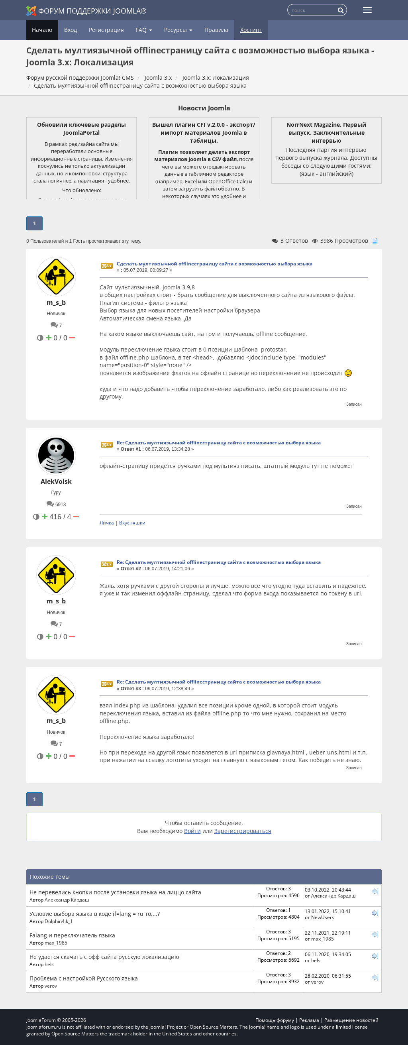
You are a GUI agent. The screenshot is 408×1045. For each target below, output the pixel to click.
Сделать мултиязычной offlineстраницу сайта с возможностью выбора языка (214, 264)
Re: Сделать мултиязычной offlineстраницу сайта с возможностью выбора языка (219, 443)
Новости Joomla (204, 108)
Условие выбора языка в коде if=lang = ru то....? (94, 913)
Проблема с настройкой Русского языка (83, 978)
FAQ (144, 29)
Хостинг (251, 29)
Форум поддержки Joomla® (86, 11)
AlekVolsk (56, 481)
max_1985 (56, 942)
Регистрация (106, 29)
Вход (70, 29)
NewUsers (322, 917)
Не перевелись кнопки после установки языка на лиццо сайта (115, 892)
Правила (216, 29)
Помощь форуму (274, 1020)
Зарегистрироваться (242, 831)
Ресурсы (178, 29)
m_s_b (56, 302)
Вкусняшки (132, 522)
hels (49, 964)
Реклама (309, 1020)
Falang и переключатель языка (72, 935)
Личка (107, 522)
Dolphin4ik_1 (59, 921)
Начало (42, 29)
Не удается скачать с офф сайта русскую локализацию (104, 957)
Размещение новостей (351, 1020)
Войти (192, 831)
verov (51, 985)
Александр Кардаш (67, 899)
